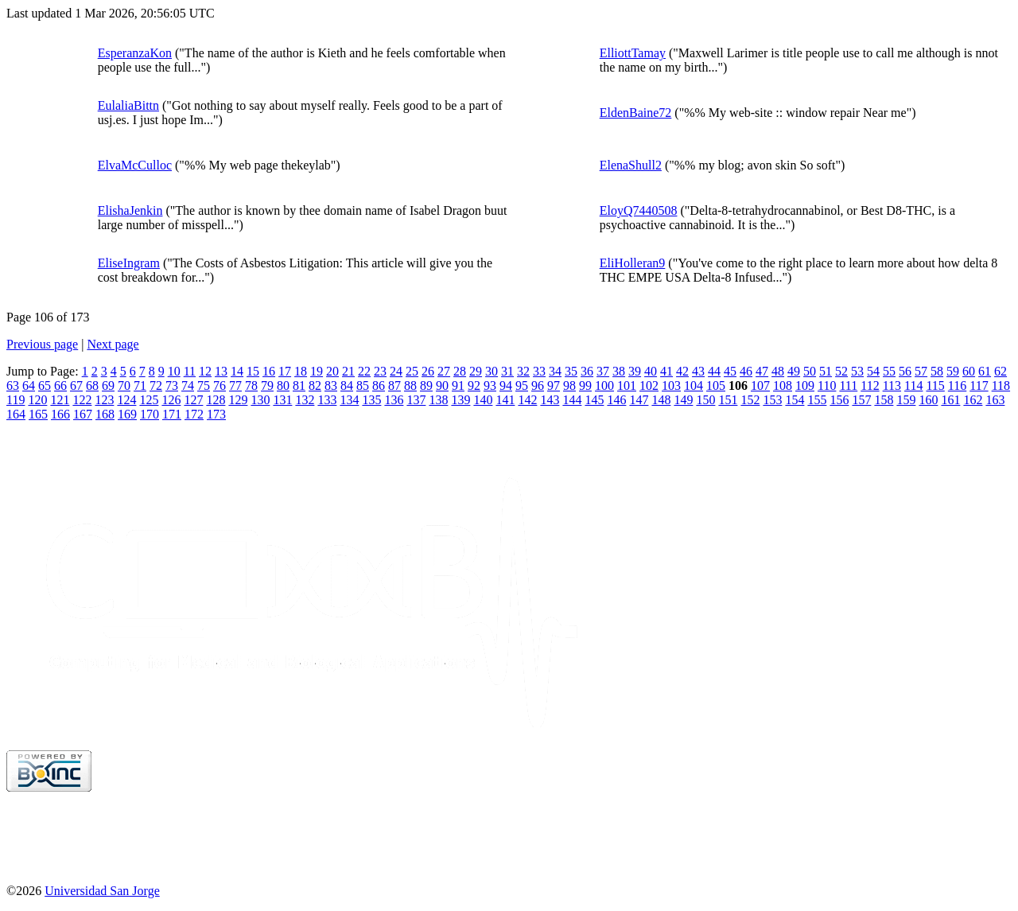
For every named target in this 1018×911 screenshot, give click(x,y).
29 (475, 371)
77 (235, 385)
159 (905, 400)
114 (913, 385)
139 (460, 400)
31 (507, 371)
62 (1000, 371)
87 (394, 385)
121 (59, 400)
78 (251, 385)
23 (380, 371)
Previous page (42, 344)
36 (587, 371)
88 (410, 385)
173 (216, 414)
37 (602, 371)
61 (984, 371)
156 (839, 400)
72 (156, 385)
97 (553, 385)
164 (15, 414)
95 (521, 385)
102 (649, 385)
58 (937, 371)
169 (127, 414)
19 (316, 371)
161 (950, 400)
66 (60, 385)
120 (37, 400)
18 (300, 371)
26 (428, 371)
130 (260, 400)
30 (491, 371)
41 (666, 371)
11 (190, 371)
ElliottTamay (633, 53)
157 (861, 400)
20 (332, 371)
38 (618, 371)
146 (616, 400)
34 (555, 371)
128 (215, 400)
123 (104, 400)
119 (15, 400)
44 (714, 371)
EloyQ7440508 (639, 210)
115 (935, 385)
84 (346, 385)
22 (364, 371)
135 (371, 400)
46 (746, 371)
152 (750, 400)
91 (458, 385)
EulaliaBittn (128, 105)
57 (921, 371)
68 (92, 385)
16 (268, 371)
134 (349, 400)
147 (638, 400)
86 (378, 385)
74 (187, 385)
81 (299, 385)
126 (171, 400)
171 (171, 414)
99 (585, 385)
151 (727, 400)
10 (174, 371)
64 (28, 385)
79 (267, 385)
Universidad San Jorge (102, 890)
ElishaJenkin (130, 210)
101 (626, 385)
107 (760, 385)
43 (698, 371)
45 (730, 371)
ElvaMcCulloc (135, 165)
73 (171, 385)
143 (549, 400)
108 (782, 385)
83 (330, 385)
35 (571, 371)
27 (443, 371)
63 (12, 385)
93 (490, 385)
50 (809, 371)
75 (203, 385)
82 (315, 385)
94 (505, 385)
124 (126, 400)
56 (905, 371)
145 (594, 400)
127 (193, 400)
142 (527, 400)
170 (149, 414)
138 (438, 400)
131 (282, 400)
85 (362, 385)
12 (205, 371)
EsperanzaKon (135, 53)
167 (82, 414)
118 (1001, 385)
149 (683, 400)
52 (841, 371)
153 (772, 400)
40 (650, 371)
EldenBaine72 (636, 112)
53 (857, 371)
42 (682, 371)
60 (968, 371)
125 (148, 400)
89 (426, 385)
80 (283, 385)
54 (873, 371)
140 (482, 400)
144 (571, 400)
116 (957, 385)
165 (38, 414)
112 (870, 385)
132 (304, 400)
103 (671, 385)
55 (889, 371)
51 (825, 371)
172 (194, 414)
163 (994, 400)
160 (928, 400)
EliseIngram (129, 263)
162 (972, 400)
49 (793, 371)
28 (459, 371)
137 (415, 400)
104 (693, 385)
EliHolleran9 (633, 263)
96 (537, 385)
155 (816, 400)
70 (124, 385)
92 (474, 385)
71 (140, 385)
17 (284, 371)
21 (348, 371)
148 (660, 400)
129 (237, 400)
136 (393, 400)
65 (44, 385)
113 (892, 385)
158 (883, 400)
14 (237, 371)
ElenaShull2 (631, 165)
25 (412, 371)
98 (569, 385)
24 (396, 371)
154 (794, 400)
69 (108, 385)
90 (442, 385)
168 (105, 414)
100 (604, 385)
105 (715, 385)
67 (76, 385)
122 (81, 400)
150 (705, 400)
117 (978, 385)
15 (253, 371)
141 (505, 400)
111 (848, 385)
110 (827, 385)
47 (762, 371)
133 (326, 400)
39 (634, 371)
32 (523, 371)
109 (804, 385)
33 (539, 371)
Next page (112, 344)
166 (60, 414)
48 (777, 371)
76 (219, 385)
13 (221, 371)
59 (952, 371)
